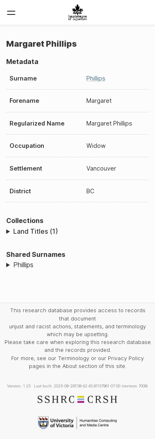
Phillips (95, 78)
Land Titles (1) (35, 231)
